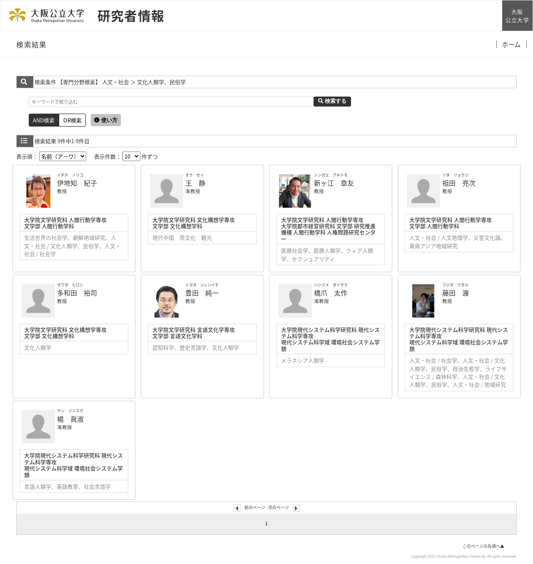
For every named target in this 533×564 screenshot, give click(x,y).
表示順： (51, 156)
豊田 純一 (202, 293)
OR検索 (72, 120)
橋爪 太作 (330, 293)
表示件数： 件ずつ (126, 156)
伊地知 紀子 (77, 183)
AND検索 (44, 120)
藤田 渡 (455, 293)
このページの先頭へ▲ (483, 546)
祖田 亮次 (459, 183)
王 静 (195, 183)
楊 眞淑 (70, 419)
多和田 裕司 (77, 293)
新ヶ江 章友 (334, 183)
